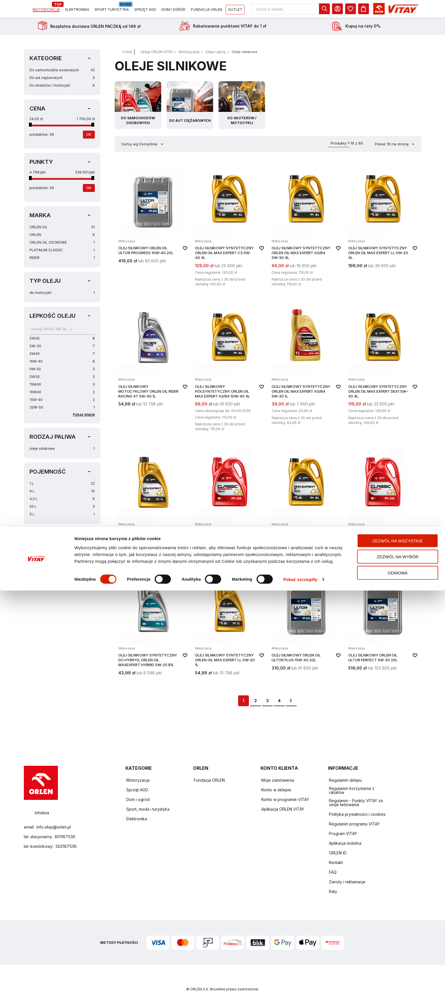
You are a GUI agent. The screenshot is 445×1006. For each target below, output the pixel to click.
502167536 (66, 846)
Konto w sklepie (276, 790)
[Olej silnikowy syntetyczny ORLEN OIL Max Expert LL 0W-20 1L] (229, 627)
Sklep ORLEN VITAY (156, 56)
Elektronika (136, 819)
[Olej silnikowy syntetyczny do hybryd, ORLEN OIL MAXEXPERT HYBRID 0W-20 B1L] (153, 627)
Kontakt (336, 862)
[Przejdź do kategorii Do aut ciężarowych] (190, 109)
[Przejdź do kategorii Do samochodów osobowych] (138, 109)
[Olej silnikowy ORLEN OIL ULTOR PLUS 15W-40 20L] (306, 627)
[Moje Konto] (389, 10)
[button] (342, 10)
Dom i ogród (138, 799)
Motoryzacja (189, 56)
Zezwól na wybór (398, 972)
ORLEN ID (338, 853)
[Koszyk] (415, 10)
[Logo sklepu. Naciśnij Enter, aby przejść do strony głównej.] (49, 11)
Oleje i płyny (215, 56)
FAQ (333, 872)
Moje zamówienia (277, 780)
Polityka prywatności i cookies (357, 814)
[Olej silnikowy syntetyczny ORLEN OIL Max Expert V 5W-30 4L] (306, 505)
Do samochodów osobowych (62, 74)
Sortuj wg (129, 148)
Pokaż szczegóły (300, 994)
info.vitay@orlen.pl (53, 827)
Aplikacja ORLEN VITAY (282, 809)
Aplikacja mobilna (345, 843)
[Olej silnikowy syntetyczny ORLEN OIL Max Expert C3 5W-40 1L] (153, 505)
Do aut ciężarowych (62, 81)
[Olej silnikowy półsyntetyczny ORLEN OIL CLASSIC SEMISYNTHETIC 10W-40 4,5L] (229, 505)
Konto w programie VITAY (285, 799)
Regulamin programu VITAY (354, 824)
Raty (333, 891)
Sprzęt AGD (137, 790)
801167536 (65, 836)
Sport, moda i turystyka (147, 809)
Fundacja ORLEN (209, 780)
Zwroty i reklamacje (347, 882)
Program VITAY (343, 833)
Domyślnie (149, 148)
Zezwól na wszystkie (398, 955)
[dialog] (376, 10)
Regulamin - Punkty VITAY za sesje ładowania (356, 802)
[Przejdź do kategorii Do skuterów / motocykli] (242, 109)
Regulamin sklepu (345, 780)
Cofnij (127, 56)
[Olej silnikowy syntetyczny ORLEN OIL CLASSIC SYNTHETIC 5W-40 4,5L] (383, 505)
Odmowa (398, 988)
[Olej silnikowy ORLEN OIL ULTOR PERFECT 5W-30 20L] (383, 627)
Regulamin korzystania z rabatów (351, 790)
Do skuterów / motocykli (62, 89)
